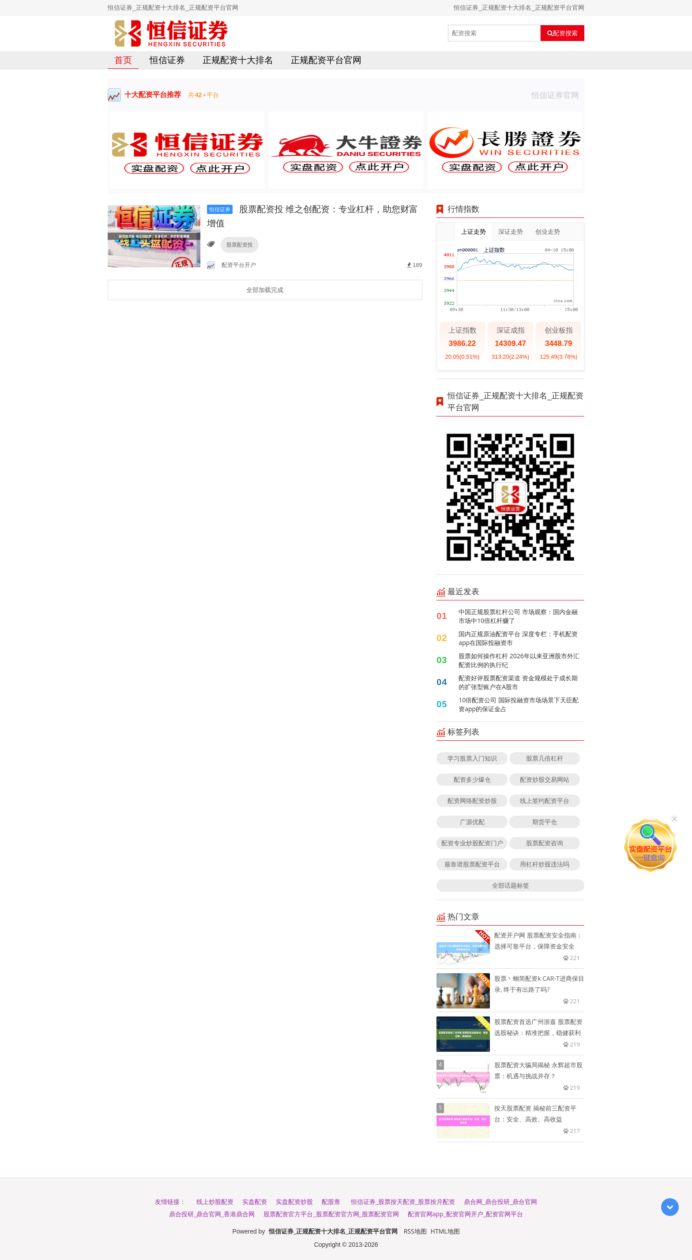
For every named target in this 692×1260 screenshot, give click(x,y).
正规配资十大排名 (238, 60)
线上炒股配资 (214, 1201)
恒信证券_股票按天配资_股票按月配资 (403, 1201)
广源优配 (472, 822)
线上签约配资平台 (544, 800)
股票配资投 (239, 244)
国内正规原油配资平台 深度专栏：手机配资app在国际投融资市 (518, 638)
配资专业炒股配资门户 (472, 843)
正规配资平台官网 (326, 60)
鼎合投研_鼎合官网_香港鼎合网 (212, 1214)
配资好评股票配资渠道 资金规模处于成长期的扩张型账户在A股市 (518, 682)
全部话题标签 (510, 885)
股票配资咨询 (544, 843)
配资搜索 (562, 33)
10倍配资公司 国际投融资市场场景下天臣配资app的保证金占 (519, 704)
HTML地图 (445, 1231)
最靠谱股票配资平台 (472, 864)
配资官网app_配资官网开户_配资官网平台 (465, 1214)
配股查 (331, 1201)
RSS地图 (415, 1231)
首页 (123, 60)
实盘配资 (254, 1201)
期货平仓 (544, 822)
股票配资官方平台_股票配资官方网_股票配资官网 (331, 1214)
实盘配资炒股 (294, 1201)
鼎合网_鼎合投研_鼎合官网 (500, 1201)
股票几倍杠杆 (544, 758)
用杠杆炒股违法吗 (544, 864)
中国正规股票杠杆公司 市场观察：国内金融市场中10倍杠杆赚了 (518, 616)
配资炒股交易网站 (544, 779)
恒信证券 (167, 60)
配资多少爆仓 (472, 779)
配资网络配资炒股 (472, 800)
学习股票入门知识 (472, 758)
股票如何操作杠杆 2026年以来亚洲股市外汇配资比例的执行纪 (519, 660)
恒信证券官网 (557, 95)
